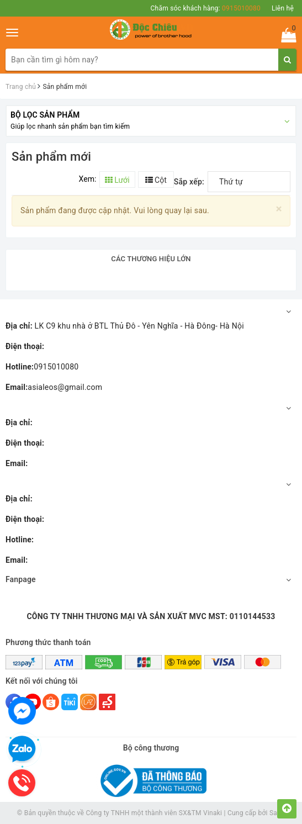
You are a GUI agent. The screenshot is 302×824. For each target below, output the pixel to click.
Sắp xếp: (189, 181)
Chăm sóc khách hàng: (206, 8)
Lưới (117, 180)
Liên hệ (283, 8)
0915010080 (42, 366)
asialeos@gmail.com (54, 387)
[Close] (279, 209)
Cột (156, 180)
